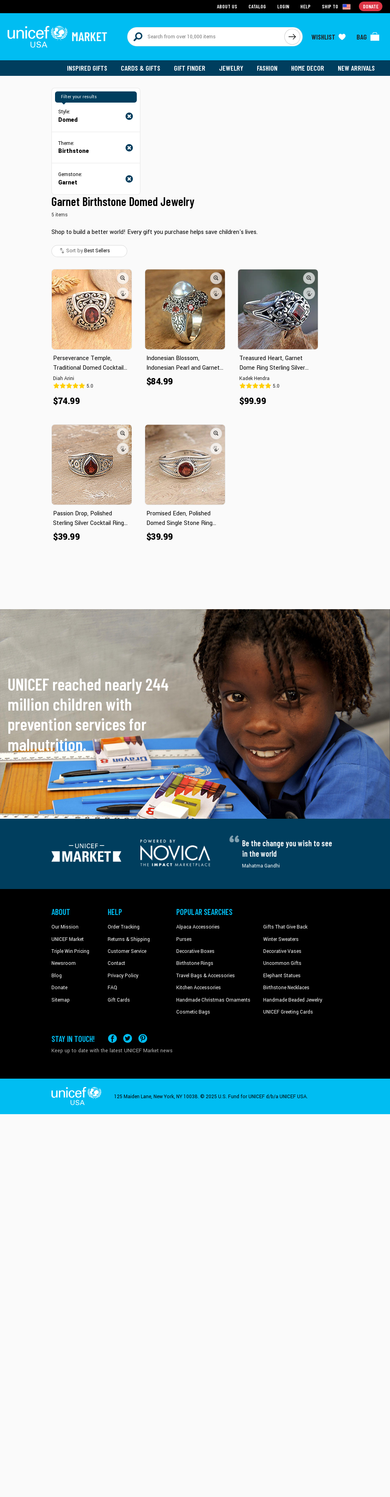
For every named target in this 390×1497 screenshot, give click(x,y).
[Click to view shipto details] (337, 6)
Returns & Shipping (129, 939)
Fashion (267, 67)
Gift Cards (119, 1000)
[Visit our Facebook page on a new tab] (112, 1038)
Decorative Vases (282, 951)
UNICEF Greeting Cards (288, 1012)
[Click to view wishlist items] (329, 37)
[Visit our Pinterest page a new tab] (143, 1038)
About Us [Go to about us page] (227, 6)
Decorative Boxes (195, 951)
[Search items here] (206, 37)
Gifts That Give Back (285, 927)
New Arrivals (356, 67)
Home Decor (307, 67)
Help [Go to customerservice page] (305, 6)
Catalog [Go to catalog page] (257, 6)
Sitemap (60, 1000)
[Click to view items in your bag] (368, 37)
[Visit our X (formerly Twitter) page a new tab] (127, 1038)
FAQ (112, 987)
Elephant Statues (282, 975)
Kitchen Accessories (198, 987)
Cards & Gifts (140, 67)
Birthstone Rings (194, 963)
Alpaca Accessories (198, 927)
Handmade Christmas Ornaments (213, 1000)
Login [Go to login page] (283, 6)
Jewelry (231, 67)
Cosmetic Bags (193, 1012)
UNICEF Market (67, 939)
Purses (184, 939)
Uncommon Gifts (282, 963)
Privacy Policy (123, 975)
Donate (59, 987)
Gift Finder (189, 67)
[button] (123, 278)
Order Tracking (124, 927)
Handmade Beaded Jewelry (292, 1000)
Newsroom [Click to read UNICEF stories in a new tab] (63, 963)
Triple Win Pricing (70, 951)
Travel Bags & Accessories (205, 975)
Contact (116, 963)
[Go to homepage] (57, 37)
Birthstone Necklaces (286, 987)
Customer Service (127, 951)
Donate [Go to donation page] (370, 6)
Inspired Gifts (87, 67)
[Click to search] (292, 37)
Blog (56, 975)
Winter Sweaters (281, 939)
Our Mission (65, 927)
